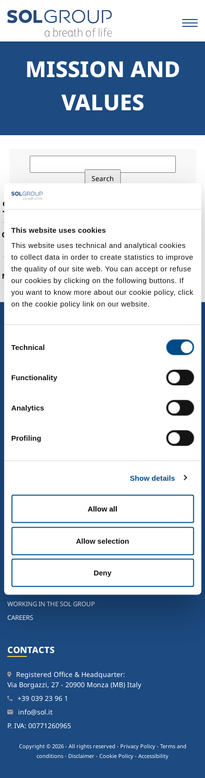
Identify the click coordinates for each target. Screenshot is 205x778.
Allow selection (102, 540)
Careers (20, 617)
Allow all (102, 509)
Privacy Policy (137, 746)
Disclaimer (81, 755)
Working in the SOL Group (51, 603)
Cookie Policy (116, 755)
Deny (102, 573)
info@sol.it (35, 712)
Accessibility (153, 755)
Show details (152, 477)
